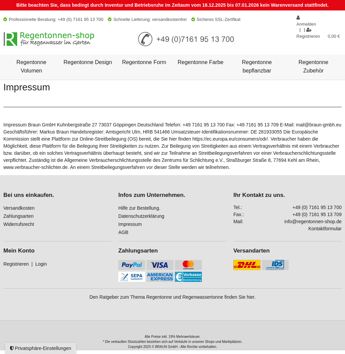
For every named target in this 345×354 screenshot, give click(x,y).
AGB (123, 232)
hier (250, 297)
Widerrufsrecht (18, 224)
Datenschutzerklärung (141, 216)
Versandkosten (19, 208)
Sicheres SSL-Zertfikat (216, 19)
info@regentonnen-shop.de (313, 221)
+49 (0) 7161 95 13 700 (317, 207)
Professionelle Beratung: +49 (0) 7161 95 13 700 (53, 19)
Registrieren (16, 264)
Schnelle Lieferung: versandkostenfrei (147, 19)
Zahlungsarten (18, 216)
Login (41, 264)
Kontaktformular (325, 228)
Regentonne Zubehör (313, 66)
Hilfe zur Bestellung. (139, 208)
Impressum (130, 224)
